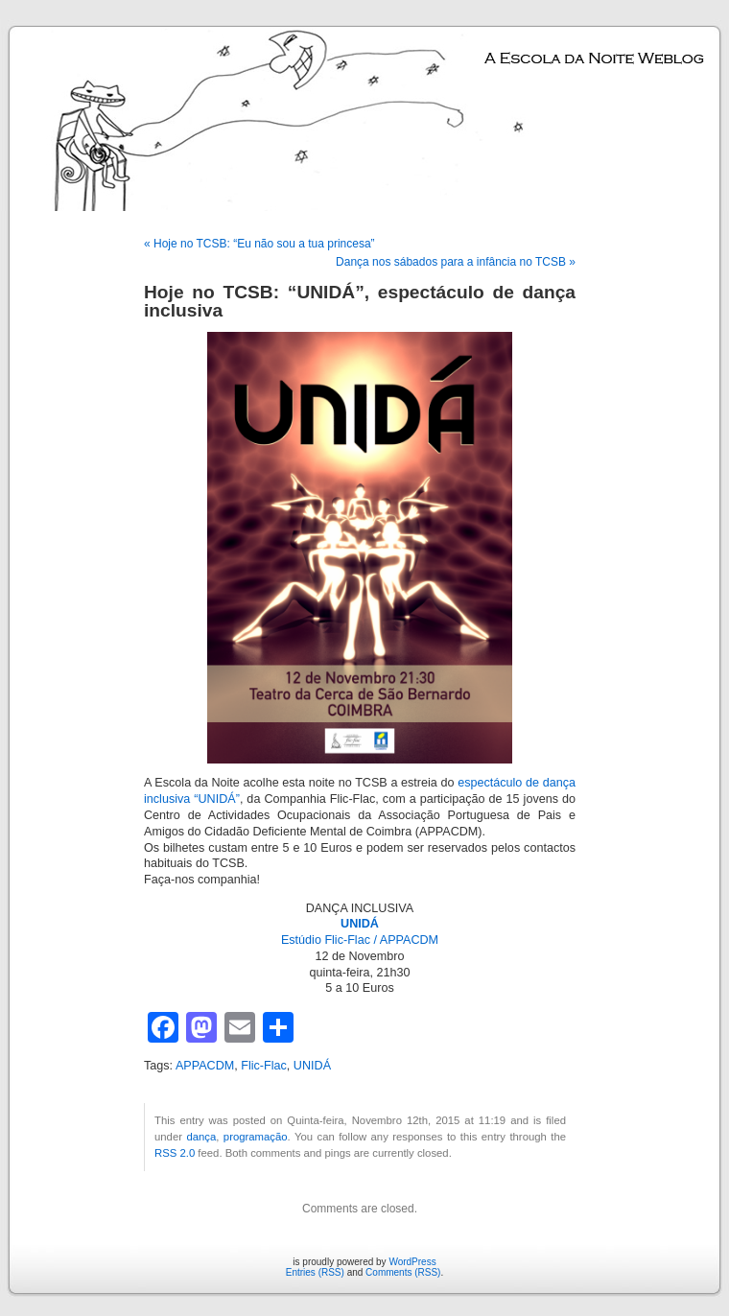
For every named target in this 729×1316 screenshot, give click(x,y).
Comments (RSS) (402, 1272)
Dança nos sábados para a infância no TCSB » (456, 262)
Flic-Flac (264, 1065)
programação (255, 1136)
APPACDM (205, 1065)
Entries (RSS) (315, 1272)
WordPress (411, 1262)
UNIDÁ (312, 1065)
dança (201, 1136)
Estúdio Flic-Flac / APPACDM (359, 940)
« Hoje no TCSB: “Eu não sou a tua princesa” (259, 243)
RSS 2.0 (174, 1153)
